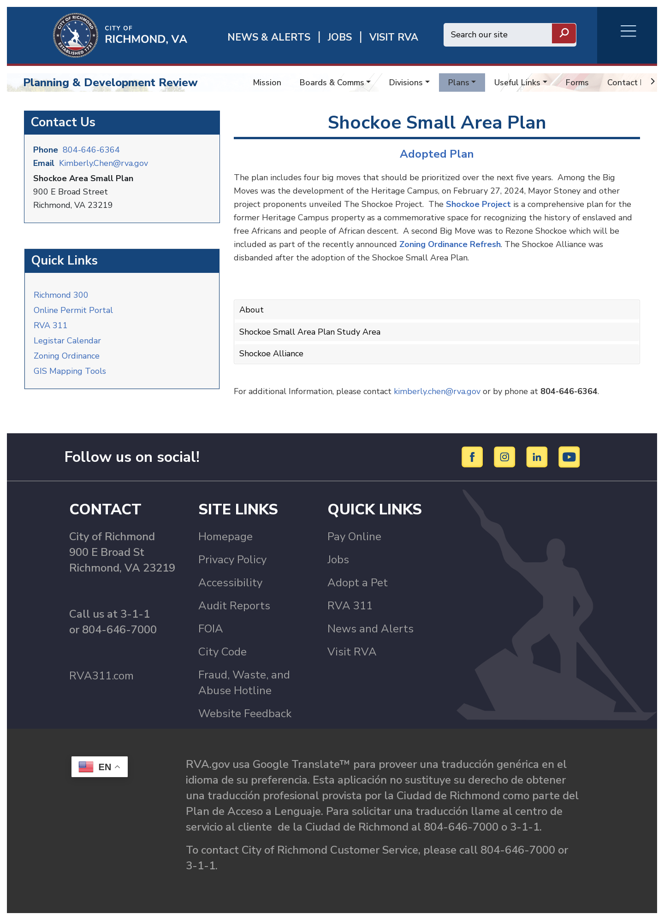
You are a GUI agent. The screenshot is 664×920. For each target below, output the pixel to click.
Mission (267, 82)
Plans (458, 82)
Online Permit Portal (73, 310)
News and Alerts (370, 628)
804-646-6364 (91, 149)
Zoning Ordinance (67, 355)
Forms (577, 82)
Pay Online (354, 536)
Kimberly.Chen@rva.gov (103, 163)
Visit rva (393, 37)
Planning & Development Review (110, 82)
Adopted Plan (437, 154)
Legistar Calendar (67, 340)
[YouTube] (569, 456)
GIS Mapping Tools (70, 371)
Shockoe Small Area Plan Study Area (309, 331)
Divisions (406, 82)
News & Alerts (268, 37)
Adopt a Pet (357, 582)
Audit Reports (234, 605)
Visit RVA (352, 651)
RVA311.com (101, 675)
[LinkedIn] (538, 456)
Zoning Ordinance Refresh (450, 244)
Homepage (225, 536)
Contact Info (630, 82)
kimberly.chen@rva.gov (437, 391)
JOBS (340, 37)
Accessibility (230, 582)
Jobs (338, 559)
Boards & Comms (332, 82)
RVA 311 (51, 325)
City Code (222, 651)
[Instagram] (506, 456)
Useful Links (517, 82)
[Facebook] (473, 456)
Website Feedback (244, 713)
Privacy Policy (232, 559)
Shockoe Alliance (271, 353)
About (251, 309)
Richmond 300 (61, 295)
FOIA (210, 628)
